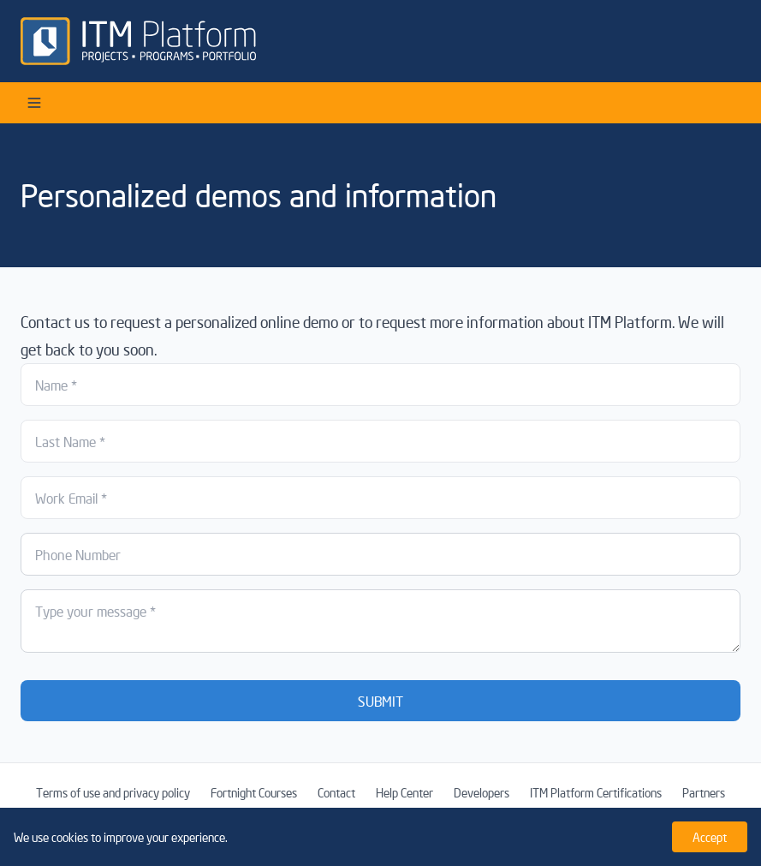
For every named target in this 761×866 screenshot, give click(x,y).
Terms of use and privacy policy (113, 792)
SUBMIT (380, 700)
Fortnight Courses (254, 792)
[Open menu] (34, 102)
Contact (336, 792)
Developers (481, 792)
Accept (710, 837)
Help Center (404, 792)
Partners (703, 792)
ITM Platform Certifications (596, 792)
